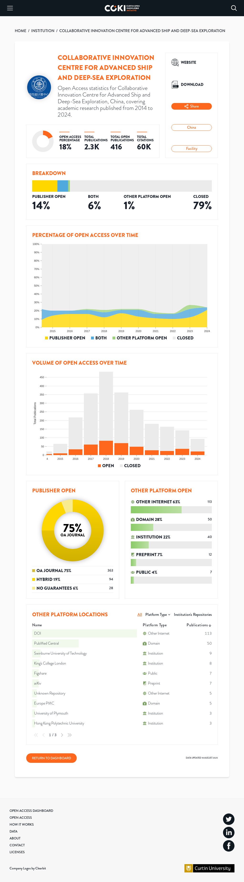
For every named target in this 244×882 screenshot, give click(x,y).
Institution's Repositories (193, 614)
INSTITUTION (42, 31)
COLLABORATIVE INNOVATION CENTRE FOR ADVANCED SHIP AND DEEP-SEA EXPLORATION (142, 31)
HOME (20, 31)
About (15, 838)
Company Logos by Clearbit (28, 868)
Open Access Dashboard (31, 810)
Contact (17, 845)
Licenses (17, 852)
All (139, 614)
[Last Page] (69, 735)
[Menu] (10, 8)
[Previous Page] (43, 735)
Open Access (21, 817)
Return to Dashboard (51, 758)
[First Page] (36, 735)
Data (13, 831)
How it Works (22, 824)
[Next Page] (62, 735)
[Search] (234, 8)
